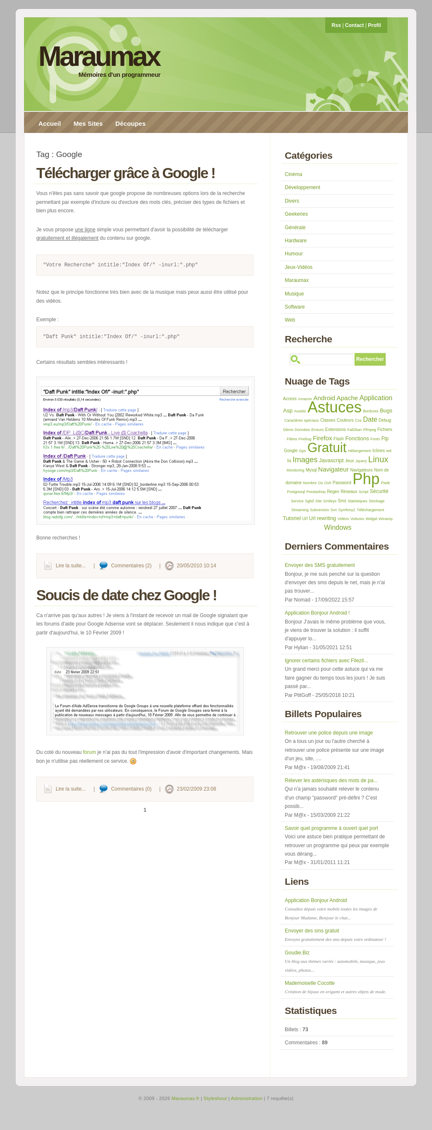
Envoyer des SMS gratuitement (320, 565)
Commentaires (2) (131, 566)
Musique (294, 294)
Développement (302, 187)
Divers (292, 201)
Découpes (131, 123)
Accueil (49, 123)
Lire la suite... (71, 566)
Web (290, 320)
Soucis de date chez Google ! (126, 595)
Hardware (296, 241)
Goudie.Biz (335, 961)
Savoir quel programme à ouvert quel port (331, 828)
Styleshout (215, 1098)
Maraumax (98, 56)
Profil (374, 25)
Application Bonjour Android (331, 908)
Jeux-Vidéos (299, 267)
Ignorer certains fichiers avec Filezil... (326, 661)
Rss (336, 25)
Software (295, 307)
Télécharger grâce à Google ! (125, 173)
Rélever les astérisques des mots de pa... (331, 780)
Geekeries (296, 214)
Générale (295, 227)
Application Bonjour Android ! (317, 613)
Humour (294, 254)
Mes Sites (88, 123)
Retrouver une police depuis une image (329, 733)
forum (89, 752)
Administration (246, 1098)
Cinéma (293, 174)
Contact (354, 25)
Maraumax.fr (186, 1098)
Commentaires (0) (131, 789)
